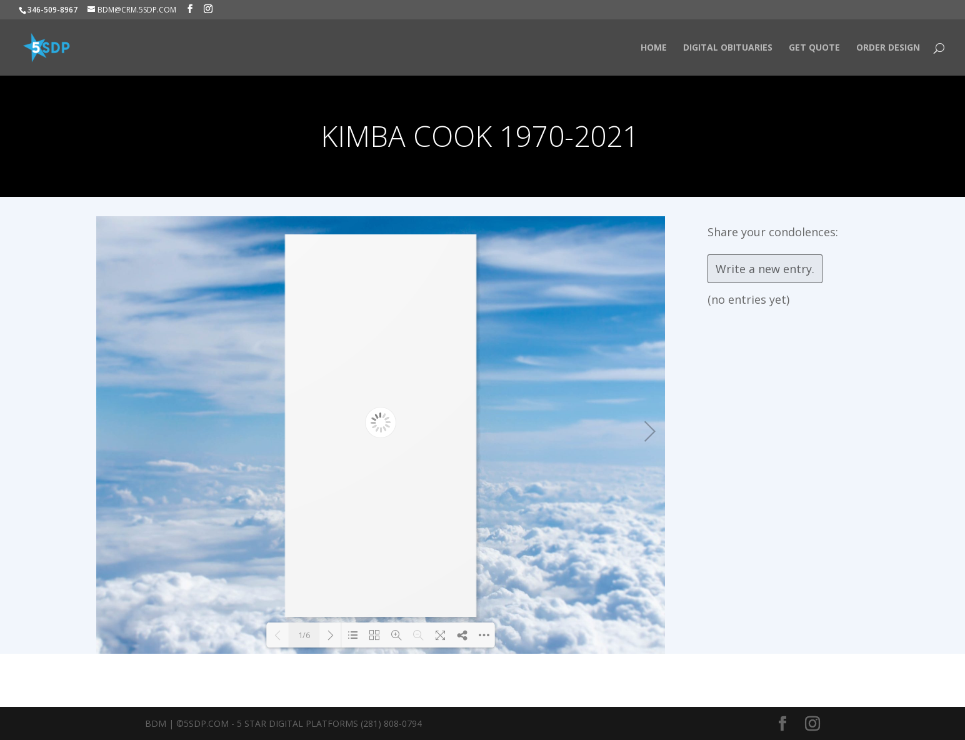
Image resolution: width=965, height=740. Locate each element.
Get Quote (814, 48)
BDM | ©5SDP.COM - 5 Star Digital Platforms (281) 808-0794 (283, 723)
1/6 (304, 635)
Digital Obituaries (727, 48)
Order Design (888, 48)
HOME (654, 48)
